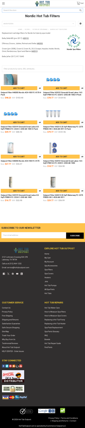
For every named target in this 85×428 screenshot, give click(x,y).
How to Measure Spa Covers (55, 315)
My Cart (48, 257)
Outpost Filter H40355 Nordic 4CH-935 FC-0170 (20, 161)
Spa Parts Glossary (52, 331)
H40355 (40, 43)
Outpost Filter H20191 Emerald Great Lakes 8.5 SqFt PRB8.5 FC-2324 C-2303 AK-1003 (20, 196)
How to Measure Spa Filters (55, 311)
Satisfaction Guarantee (11, 323)
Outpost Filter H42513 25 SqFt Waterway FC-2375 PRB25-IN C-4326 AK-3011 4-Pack (63, 128)
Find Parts (48, 347)
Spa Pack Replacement (54, 327)
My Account (49, 261)
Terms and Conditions (69, 418)
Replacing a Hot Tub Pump (55, 319)
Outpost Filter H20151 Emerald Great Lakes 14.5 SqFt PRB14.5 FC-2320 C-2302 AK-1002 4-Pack (62, 94)
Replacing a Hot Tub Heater (55, 323)
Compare (40, 88)
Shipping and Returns (10, 319)
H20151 (26, 38)
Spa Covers (49, 273)
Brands (47, 339)
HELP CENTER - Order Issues (13, 351)
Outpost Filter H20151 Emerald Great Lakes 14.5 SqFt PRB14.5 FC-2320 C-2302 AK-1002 (62, 162)
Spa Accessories (51, 265)
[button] (80, 23)
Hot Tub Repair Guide (53, 343)
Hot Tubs (48, 293)
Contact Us (6, 307)
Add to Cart (19, 88)
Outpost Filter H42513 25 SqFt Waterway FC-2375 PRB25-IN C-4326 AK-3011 (63, 196)
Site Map (5, 331)
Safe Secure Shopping (10, 327)
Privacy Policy (7, 311)
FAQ (46, 335)
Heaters (48, 277)
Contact (73, 420)
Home (47, 253)
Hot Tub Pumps (51, 285)
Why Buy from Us (8, 339)
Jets (46, 281)
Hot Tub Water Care (52, 307)
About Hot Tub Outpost (11, 347)
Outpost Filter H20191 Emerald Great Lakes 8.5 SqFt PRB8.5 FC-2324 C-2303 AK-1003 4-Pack (20, 128)
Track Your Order (8, 335)
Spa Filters (49, 269)
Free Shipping (7, 315)
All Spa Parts (50, 289)
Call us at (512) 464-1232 (11, 263)
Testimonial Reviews (10, 343)
